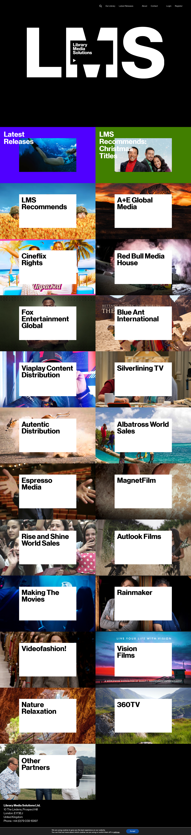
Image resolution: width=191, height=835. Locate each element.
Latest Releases (126, 6)
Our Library (110, 6)
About (144, 6)
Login (168, 6)
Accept (132, 831)
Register (178, 6)
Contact (154, 6)
